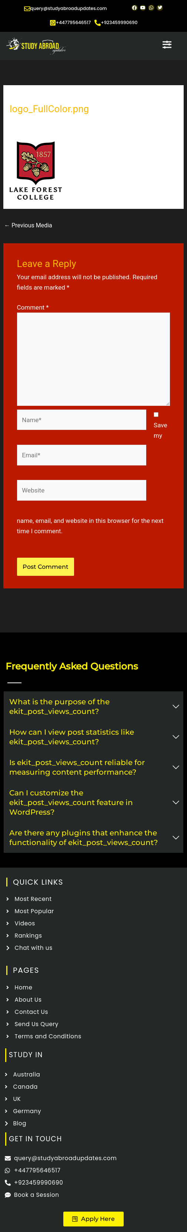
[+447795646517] (53, 23)
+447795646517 (73, 22)
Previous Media (28, 225)
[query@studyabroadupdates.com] (27, 9)
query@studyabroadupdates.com (68, 8)
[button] (93, 1219)
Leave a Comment (35, 121)
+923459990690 (119, 22)
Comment (33, 307)
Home (18, 99)
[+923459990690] (97, 23)
